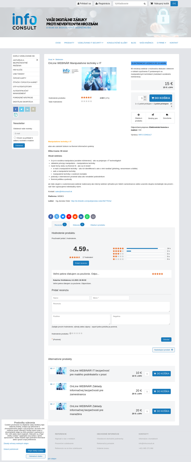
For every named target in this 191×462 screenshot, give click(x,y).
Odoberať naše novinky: (22, 129)
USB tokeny (19, 74)
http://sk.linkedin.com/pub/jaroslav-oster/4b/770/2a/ (91, 201)
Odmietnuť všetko (35, 456)
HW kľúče (18, 70)
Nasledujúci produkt (163, 350)
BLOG (133, 43)
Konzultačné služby (117, 43)
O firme (161, 43)
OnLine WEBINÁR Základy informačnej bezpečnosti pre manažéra (86, 410)
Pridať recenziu (81, 263)
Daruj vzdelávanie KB (24, 56)
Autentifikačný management (20, 92)
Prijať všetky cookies (35, 451)
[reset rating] (70, 333)
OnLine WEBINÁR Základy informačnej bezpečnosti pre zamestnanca (86, 390)
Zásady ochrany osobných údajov (16, 443)
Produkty (69, 43)
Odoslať (166, 339)
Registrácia (103, 3)
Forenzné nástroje (23, 98)
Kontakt (174, 43)
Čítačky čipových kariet (25, 82)
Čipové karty (19, 78)
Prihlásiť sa (84, 3)
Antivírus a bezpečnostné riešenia (26, 63)
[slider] (86, 97)
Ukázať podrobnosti (11, 449)
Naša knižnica (146, 43)
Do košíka (161, 98)
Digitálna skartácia (23, 102)
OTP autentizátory (22, 87)
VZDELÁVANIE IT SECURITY (90, 43)
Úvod (58, 43)
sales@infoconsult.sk (63, 191)
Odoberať (19, 145)
